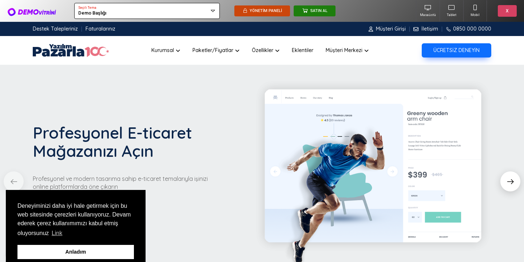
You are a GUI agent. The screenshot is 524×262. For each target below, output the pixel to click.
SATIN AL (315, 10)
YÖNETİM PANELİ (262, 10)
